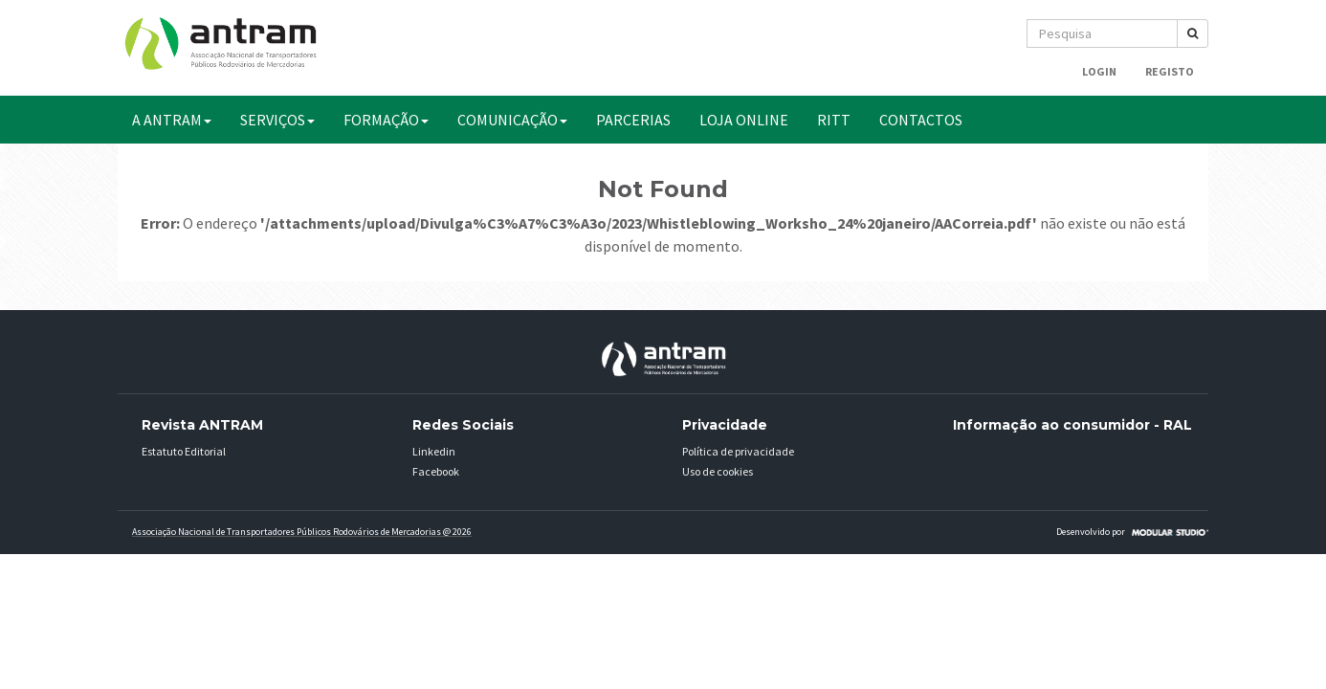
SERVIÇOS (277, 119)
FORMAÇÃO (386, 119)
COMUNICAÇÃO (512, 119)
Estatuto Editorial (184, 451)
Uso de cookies (717, 471)
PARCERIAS (633, 119)
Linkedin (433, 451)
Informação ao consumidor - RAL (1072, 424)
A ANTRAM (171, 119)
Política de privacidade (738, 451)
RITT (834, 119)
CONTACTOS (920, 119)
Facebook (435, 471)
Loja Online (743, 119)
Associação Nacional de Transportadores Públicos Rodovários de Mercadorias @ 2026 (302, 531)
